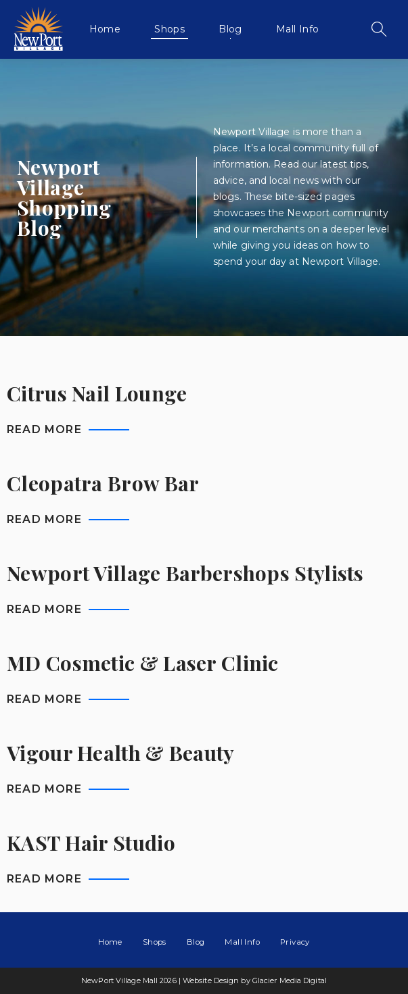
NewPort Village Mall (38, 29)
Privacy (295, 942)
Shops (169, 29)
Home (105, 29)
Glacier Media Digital (289, 980)
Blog (230, 29)
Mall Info (297, 29)
